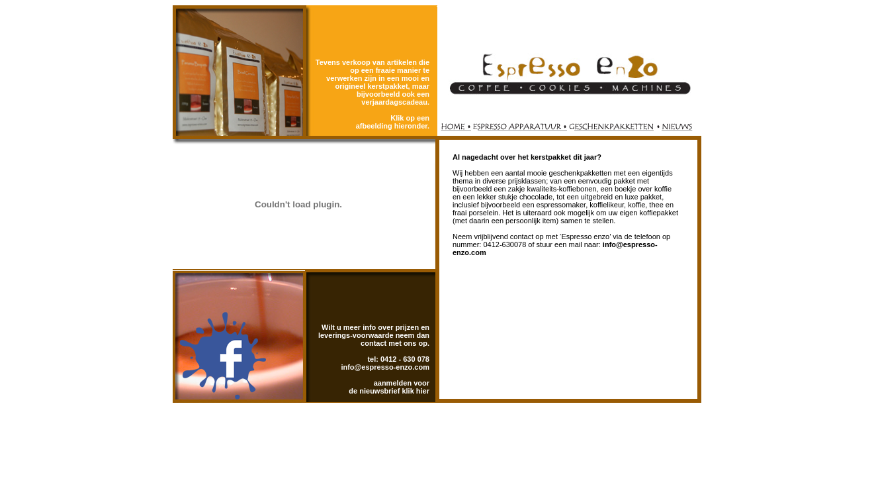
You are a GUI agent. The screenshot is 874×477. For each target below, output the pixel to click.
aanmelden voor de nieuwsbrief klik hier (389, 387)
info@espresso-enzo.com (385, 367)
